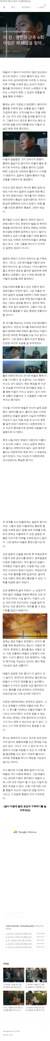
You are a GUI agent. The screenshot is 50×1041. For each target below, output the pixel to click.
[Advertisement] (25, 494)
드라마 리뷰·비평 (12, 926)
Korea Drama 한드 (27, 926)
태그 (13, 7)
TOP (45, 1032)
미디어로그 (26, 7)
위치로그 (41, 7)
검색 (39, 5)
